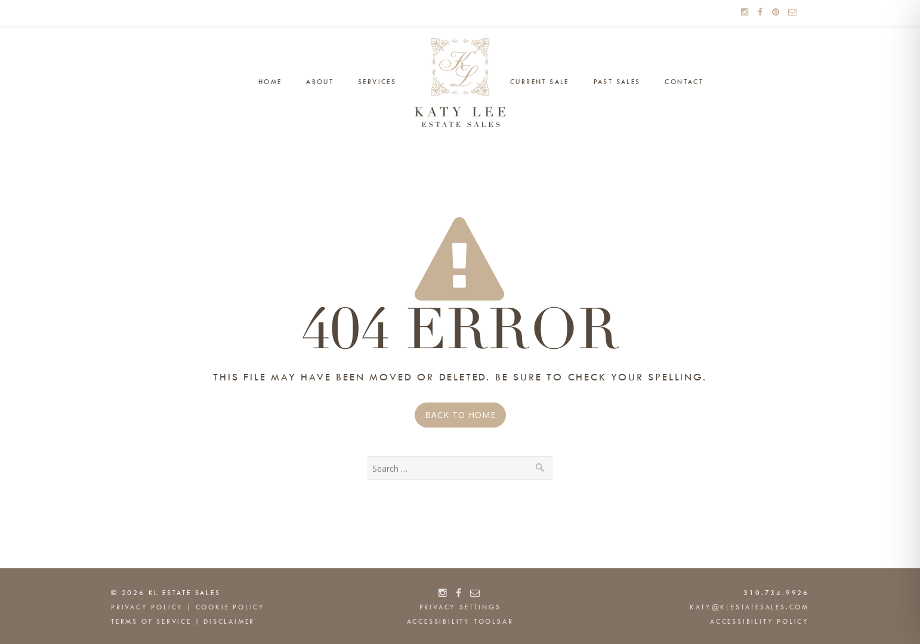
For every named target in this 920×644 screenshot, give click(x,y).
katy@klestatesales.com (749, 607)
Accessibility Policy (759, 622)
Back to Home (460, 414)
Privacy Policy (147, 607)
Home (270, 82)
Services (377, 82)
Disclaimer (229, 622)
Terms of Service (151, 622)
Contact (684, 82)
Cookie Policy (230, 607)
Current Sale (539, 82)
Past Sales (617, 82)
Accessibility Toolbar (460, 622)
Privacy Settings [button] (460, 607)
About (320, 82)
